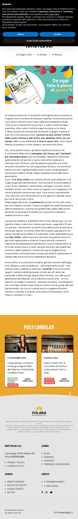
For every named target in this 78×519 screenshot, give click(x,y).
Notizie (43, 54)
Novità (49, 379)
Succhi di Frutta (17, 485)
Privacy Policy (16, 462)
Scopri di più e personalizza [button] (38, 41)
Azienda (49, 457)
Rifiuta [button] (21, 34)
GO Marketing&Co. (63, 512)
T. (51, 486)
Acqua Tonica (15, 489)
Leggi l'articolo (27, 380)
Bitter (11, 492)
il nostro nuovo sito (47, 141)
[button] (21, 344)
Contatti (49, 460)
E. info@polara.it (54, 481)
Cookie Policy (15, 466)
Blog (47, 453)
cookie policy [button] (53, 14)
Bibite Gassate (15, 481)
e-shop (32, 432)
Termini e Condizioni (57, 464)
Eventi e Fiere (12, 380)
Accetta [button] (57, 34)
